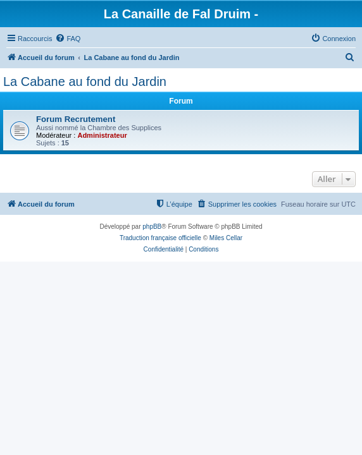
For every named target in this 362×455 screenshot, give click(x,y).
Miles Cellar (225, 237)
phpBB (151, 226)
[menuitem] (67, 38)
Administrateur (102, 135)
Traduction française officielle (160, 237)
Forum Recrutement (75, 119)
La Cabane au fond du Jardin (84, 81)
